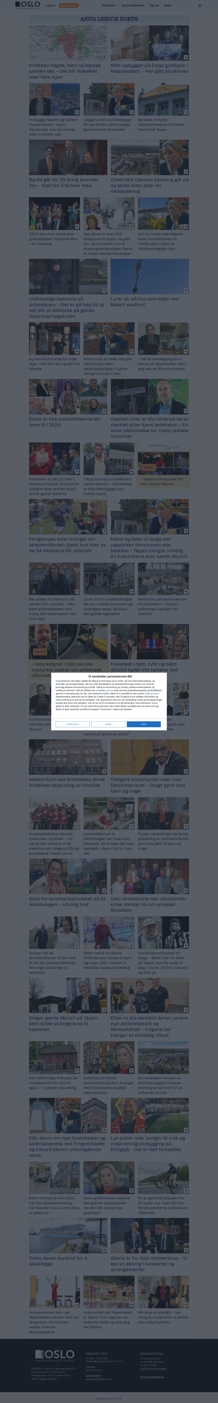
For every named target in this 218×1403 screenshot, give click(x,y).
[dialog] (109, 701)
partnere (110, 690)
